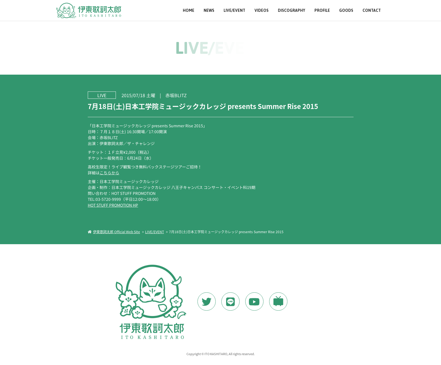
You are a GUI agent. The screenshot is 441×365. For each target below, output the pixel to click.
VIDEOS (262, 10)
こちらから (109, 172)
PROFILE (322, 10)
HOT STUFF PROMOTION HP (112, 205)
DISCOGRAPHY (291, 10)
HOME (188, 10)
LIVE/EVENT (234, 10)
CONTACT (372, 10)
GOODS (346, 10)
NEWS (209, 10)
